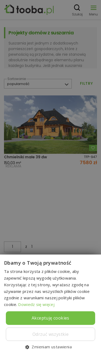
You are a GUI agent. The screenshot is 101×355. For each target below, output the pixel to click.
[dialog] (50, 177)
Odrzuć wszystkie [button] (50, 334)
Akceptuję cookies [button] (50, 318)
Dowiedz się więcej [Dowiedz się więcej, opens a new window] (36, 304)
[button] (50, 346)
